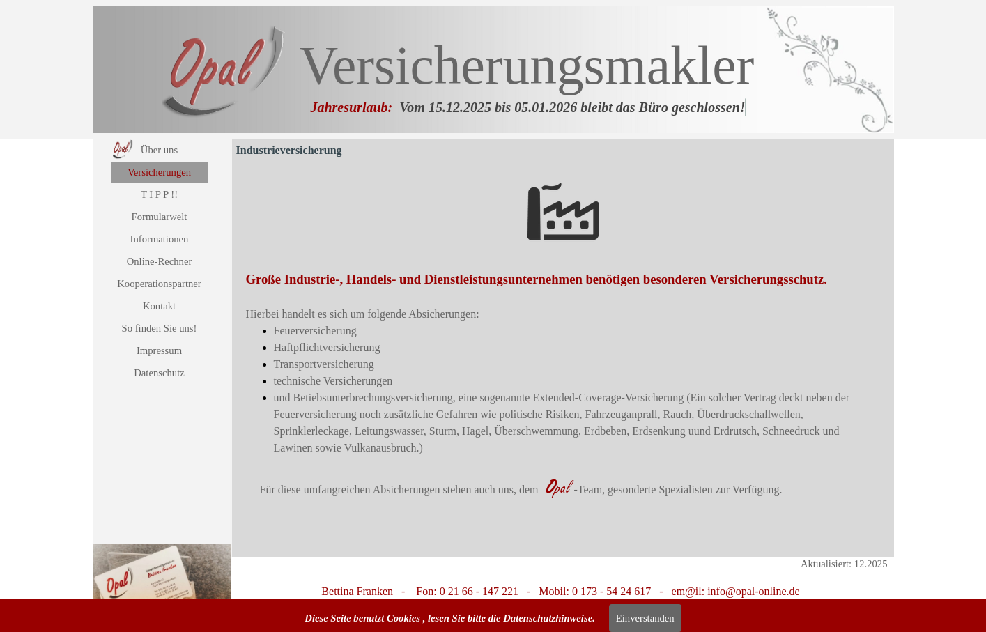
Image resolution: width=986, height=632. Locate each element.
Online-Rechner (159, 261)
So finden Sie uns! (159, 328)
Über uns (159, 149)
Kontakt (159, 305)
